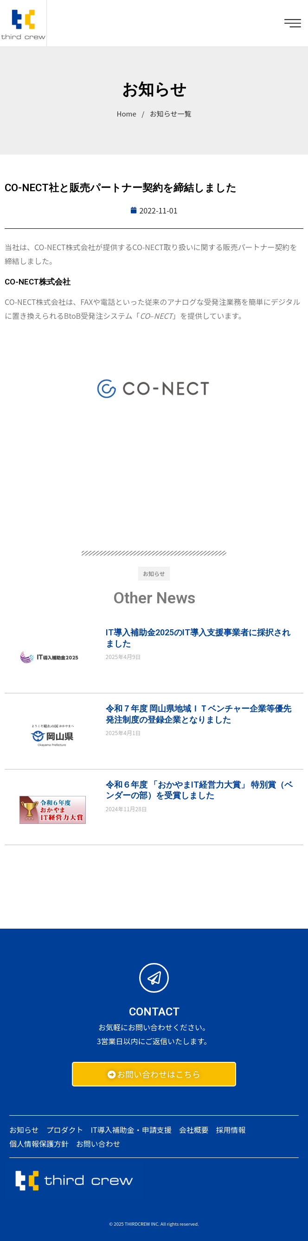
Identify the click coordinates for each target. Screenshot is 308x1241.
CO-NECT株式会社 (38, 281)
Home (126, 113)
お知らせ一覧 (171, 113)
